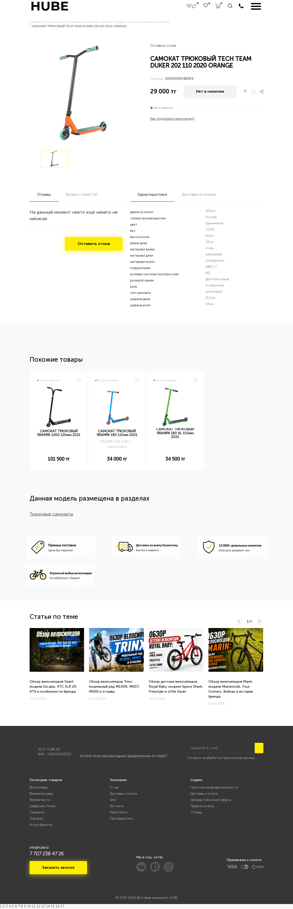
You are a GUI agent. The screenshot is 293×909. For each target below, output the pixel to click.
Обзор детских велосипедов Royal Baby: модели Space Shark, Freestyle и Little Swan (176, 686)
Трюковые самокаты (51, 514)
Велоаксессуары (41, 793)
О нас (114, 787)
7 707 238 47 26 (47, 854)
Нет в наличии (210, 91)
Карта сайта (118, 812)
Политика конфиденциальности (214, 787)
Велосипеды (39, 787)
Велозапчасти (40, 800)
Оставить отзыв (163, 45)
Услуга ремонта (41, 825)
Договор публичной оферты (211, 800)
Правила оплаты (202, 806)
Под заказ (36, 818)
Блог (113, 800)
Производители (121, 818)
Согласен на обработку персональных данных (221, 758)
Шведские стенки (42, 806)
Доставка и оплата (123, 793)
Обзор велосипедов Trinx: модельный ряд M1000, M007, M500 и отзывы (114, 686)
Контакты (117, 806)
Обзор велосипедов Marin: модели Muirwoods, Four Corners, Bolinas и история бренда (230, 689)
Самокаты (37, 812)
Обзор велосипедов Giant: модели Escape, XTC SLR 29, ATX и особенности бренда (53, 686)
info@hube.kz (39, 847)
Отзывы (196, 812)
